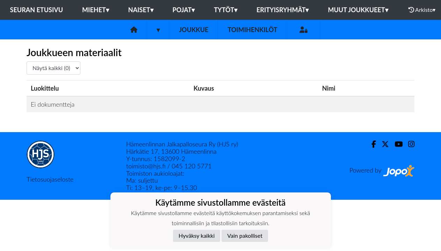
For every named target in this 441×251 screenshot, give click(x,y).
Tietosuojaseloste (50, 179)
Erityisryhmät (282, 10)
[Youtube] (396, 144)
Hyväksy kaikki (197, 235)
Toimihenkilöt (252, 29)
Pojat (184, 10)
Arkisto (422, 10)
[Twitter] (382, 144)
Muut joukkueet (358, 10)
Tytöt (225, 10)
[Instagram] (408, 144)
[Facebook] (371, 144)
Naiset (140, 10)
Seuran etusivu (36, 10)
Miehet (95, 10)
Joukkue (193, 29)
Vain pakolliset (244, 235)
